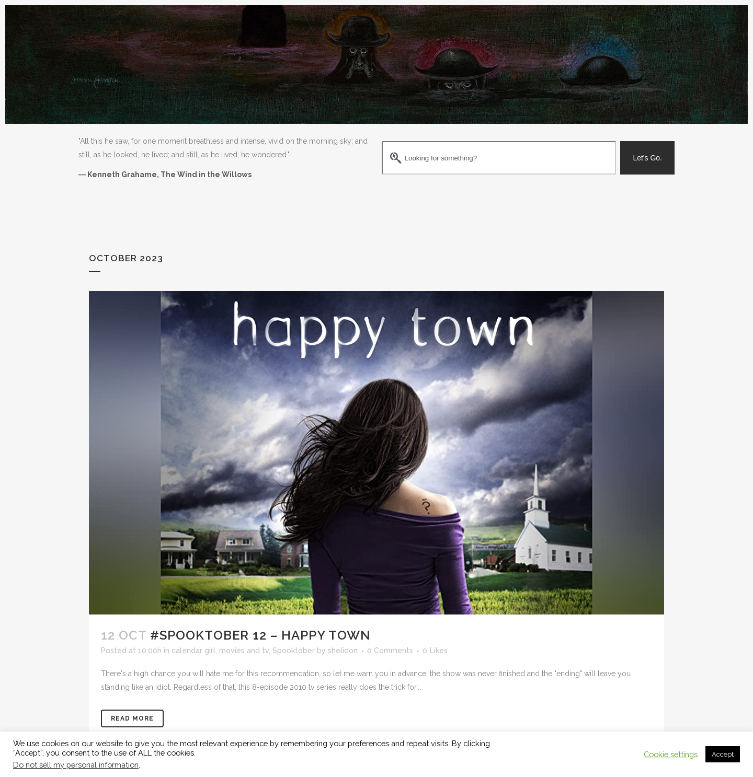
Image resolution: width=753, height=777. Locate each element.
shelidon (343, 650)
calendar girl (193, 650)
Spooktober (293, 650)
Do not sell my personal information (76, 764)
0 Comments (390, 650)
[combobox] (499, 158)
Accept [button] (723, 754)
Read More (132, 718)
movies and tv (244, 650)
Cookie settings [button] (671, 754)
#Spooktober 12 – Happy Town (260, 635)
